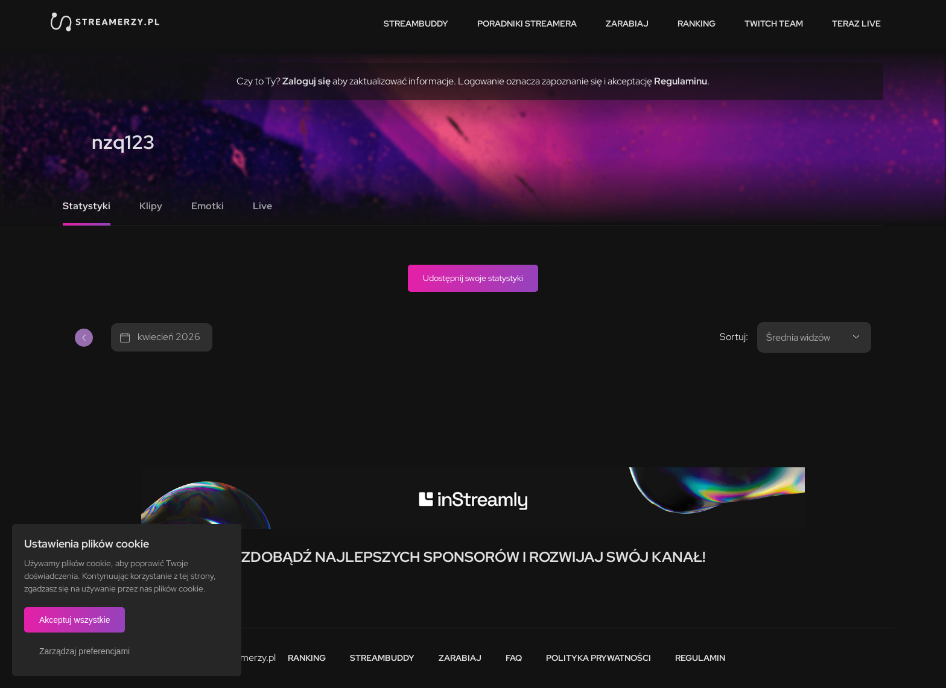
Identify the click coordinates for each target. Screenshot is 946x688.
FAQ (514, 657)
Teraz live (856, 23)
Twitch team (773, 23)
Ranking (697, 23)
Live (262, 206)
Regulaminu (680, 81)
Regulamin (700, 657)
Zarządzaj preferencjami (84, 651)
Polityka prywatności (598, 657)
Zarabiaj (627, 23)
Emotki (207, 206)
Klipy (150, 206)
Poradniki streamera (527, 23)
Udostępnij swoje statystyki (473, 278)
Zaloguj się (306, 81)
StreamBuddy (416, 23)
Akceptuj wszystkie (74, 620)
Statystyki (86, 206)
